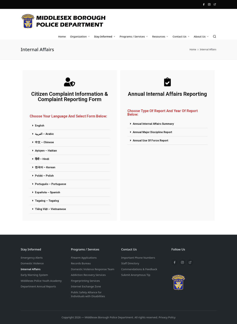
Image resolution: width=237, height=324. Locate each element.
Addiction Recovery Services (88, 275)
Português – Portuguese (50, 184)
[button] (70, 126)
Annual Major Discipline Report (152, 132)
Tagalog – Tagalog (47, 200)
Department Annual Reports (38, 286)
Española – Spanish (47, 192)
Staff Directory (130, 263)
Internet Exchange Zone (86, 286)
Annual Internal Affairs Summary (153, 123)
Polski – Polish (44, 175)
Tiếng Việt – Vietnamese (50, 209)
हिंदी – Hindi (42, 159)
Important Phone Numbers (138, 257)
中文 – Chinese (44, 142)
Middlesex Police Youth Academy (41, 280)
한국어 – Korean (45, 167)
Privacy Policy (167, 317)
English (39, 125)
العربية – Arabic (44, 134)
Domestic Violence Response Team (92, 269)
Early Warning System (34, 275)
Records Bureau (81, 263)
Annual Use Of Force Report (150, 140)
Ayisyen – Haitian (46, 150)
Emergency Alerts (32, 257)
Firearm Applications (84, 257)
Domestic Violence (32, 263)
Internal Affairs (31, 269)
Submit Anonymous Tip (135, 275)
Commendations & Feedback (139, 269)
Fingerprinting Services (85, 280)
